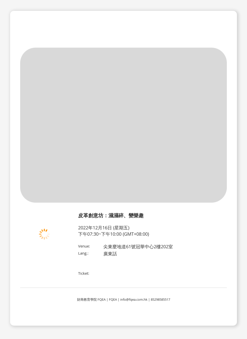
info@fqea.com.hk (133, 299)
